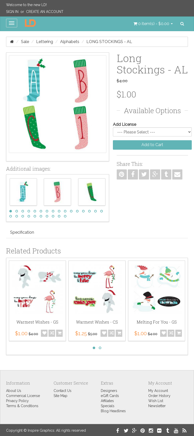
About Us (13, 391)
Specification (22, 232)
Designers (109, 391)
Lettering (44, 41)
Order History (159, 396)
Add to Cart (152, 144)
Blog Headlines (113, 411)
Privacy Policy (17, 401)
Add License (124, 124)
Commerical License (23, 396)
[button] (153, 23)
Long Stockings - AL (109, 41)
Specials (107, 406)
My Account (158, 391)
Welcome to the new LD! (26, 5)
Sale (25, 41)
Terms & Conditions (22, 406)
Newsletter (157, 406)
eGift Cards (110, 396)
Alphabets (69, 41)
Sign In (12, 12)
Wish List (155, 401)
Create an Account (44, 12)
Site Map (60, 396)
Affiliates (107, 401)
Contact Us (62, 391)
